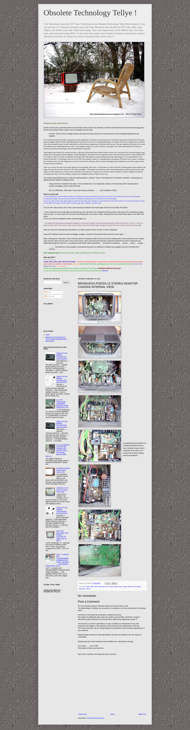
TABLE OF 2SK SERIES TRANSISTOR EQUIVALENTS (61, 510)
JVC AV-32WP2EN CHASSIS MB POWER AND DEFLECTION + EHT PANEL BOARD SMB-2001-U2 (58, 450)
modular (124, 586)
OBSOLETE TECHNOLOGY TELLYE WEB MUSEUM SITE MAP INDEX (56, 339)
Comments (50, 296)
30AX (96, 586)
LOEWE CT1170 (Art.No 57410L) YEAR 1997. (62, 490)
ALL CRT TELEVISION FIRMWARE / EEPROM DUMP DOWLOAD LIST (62, 404)
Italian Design (114, 586)
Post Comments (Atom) (95, 718)
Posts (48, 292)
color (107, 586)
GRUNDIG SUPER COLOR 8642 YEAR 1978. (63, 470)
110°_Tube (85, 586)
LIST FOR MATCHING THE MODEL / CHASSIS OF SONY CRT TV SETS (62, 536)
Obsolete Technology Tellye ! (90, 12)
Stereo (88, 589)
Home (112, 714)
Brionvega (101, 586)
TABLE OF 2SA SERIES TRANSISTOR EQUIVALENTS (61, 379)
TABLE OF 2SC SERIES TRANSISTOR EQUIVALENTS (61, 356)
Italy (120, 586)
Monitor (130, 586)
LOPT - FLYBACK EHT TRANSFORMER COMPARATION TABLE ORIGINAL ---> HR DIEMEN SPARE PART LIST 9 (57, 560)
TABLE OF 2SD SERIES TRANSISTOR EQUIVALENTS (61, 424)
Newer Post (83, 714)
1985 (91, 586)
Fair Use (105, 271)
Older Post (142, 714)
